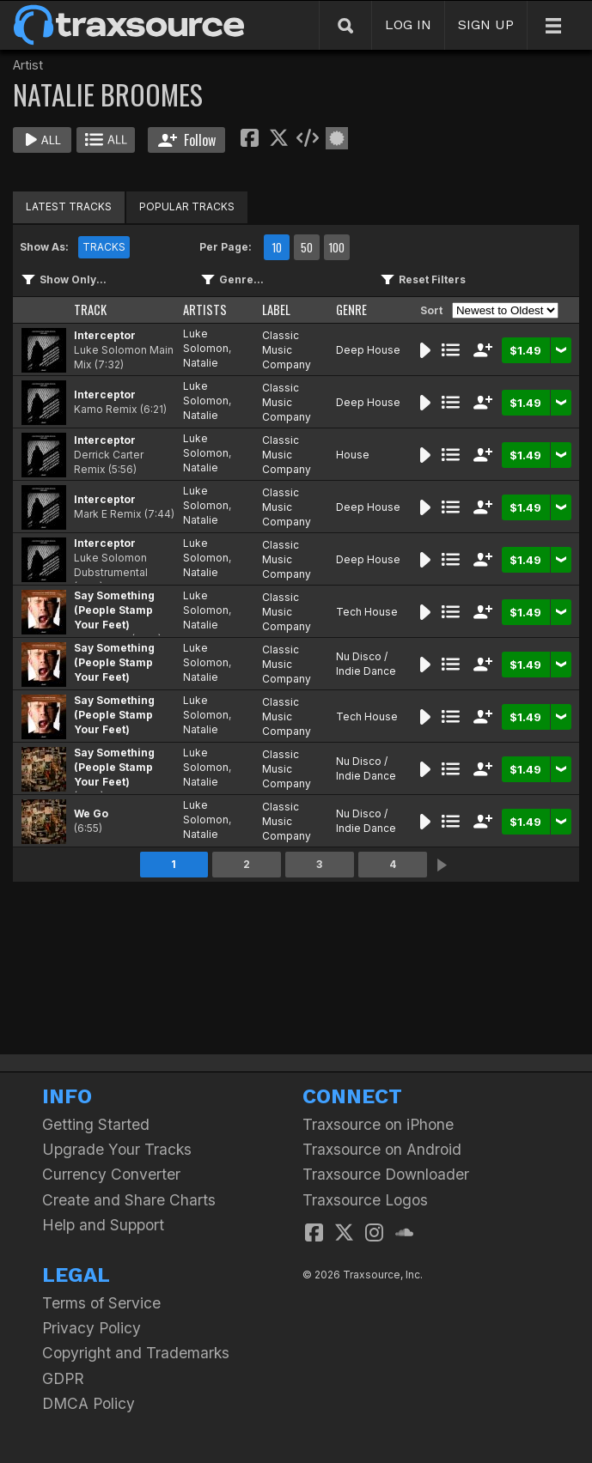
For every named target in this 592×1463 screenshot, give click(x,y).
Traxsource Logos (365, 1200)
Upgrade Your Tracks (117, 1149)
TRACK (90, 309)
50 (307, 247)
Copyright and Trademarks (135, 1353)
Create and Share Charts (129, 1200)
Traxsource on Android (381, 1149)
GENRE (351, 309)
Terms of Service (101, 1303)
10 (277, 247)
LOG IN (408, 24)
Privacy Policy (91, 1328)
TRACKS (103, 246)
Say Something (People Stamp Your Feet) (114, 610)
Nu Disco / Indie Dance (366, 663)
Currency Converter (111, 1174)
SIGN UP (486, 24)
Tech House (367, 611)
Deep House (368, 349)
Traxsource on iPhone (378, 1124)
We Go (91, 813)
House (352, 454)
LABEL (276, 309)
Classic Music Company (286, 350)
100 (336, 247)
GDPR (63, 1378)
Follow (187, 140)
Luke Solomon (206, 341)
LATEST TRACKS (69, 206)
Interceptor (105, 335)
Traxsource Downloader (385, 1174)
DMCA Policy (88, 1403)
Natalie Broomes (206, 370)
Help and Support (103, 1225)
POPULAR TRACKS (187, 206)
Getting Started (96, 1124)
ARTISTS (205, 309)
